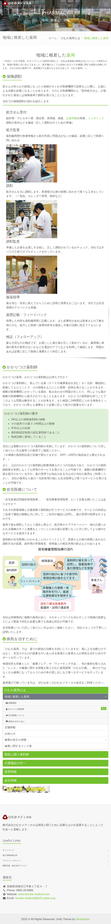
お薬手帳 (71, 118)
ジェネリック (96, 118)
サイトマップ (8, 850)
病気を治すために (15, 721)
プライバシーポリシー (12, 860)
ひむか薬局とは (15, 690)
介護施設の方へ (15, 763)
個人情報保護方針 (10, 855)
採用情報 (10, 771)
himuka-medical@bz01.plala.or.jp (35, 898)
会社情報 (10, 780)
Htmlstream (83, 919)
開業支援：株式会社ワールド (15, 866)
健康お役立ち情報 (15, 739)
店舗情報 (10, 727)
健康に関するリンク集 (18, 746)
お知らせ (10, 733)
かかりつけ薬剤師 (15, 709)
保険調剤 (11, 703)
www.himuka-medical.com (34, 894)
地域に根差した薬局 (17, 696)
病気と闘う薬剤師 (16, 754)
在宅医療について (15, 715)
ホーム (53, 38)
